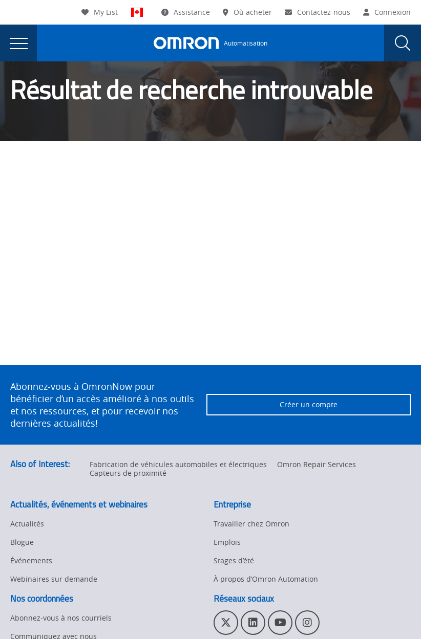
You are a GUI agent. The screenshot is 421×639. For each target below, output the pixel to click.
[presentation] (18, 43)
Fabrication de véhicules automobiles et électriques (178, 464)
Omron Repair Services (316, 464)
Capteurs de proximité (128, 473)
